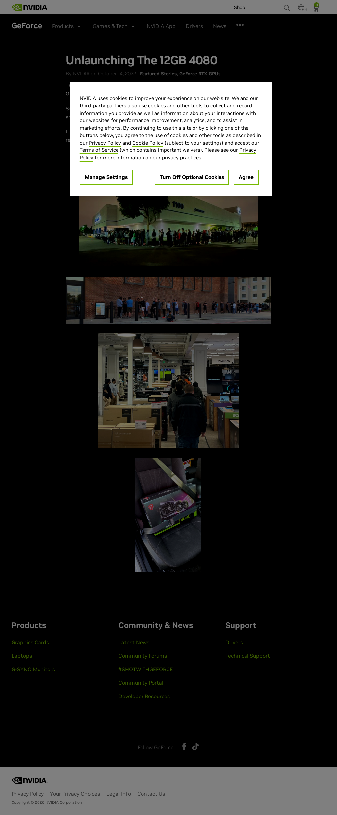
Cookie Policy (147, 143)
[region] (171, 139)
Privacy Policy (105, 143)
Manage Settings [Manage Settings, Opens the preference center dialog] (106, 177)
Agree (246, 177)
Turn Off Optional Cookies (192, 177)
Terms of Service (99, 150)
